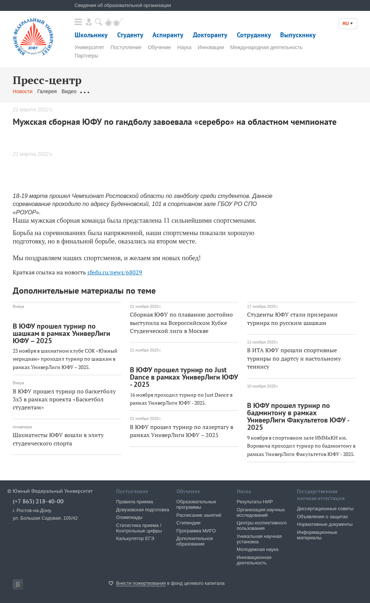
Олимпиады (129, 517)
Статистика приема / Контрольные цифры (139, 528)
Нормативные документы (325, 524)
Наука (184, 47)
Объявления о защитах (322, 516)
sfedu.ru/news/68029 (114, 272)
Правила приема (134, 501)
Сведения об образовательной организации (123, 5)
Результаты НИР (255, 501)
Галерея (47, 91)
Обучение (159, 47)
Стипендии (188, 522)
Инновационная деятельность (254, 560)
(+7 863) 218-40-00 (38, 501)
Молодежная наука (258, 549)
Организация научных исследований (261, 512)
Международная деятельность (266, 47)
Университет (89, 47)
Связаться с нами (156, 91)
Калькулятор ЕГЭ (135, 538)
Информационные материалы (317, 534)
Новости (22, 91)
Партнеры (86, 56)
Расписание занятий (198, 515)
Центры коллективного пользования (262, 525)
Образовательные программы (196, 504)
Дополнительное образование (194, 541)
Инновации (211, 47)
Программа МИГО (196, 530)
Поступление (126, 47)
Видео (68, 91)
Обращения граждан (105, 91)
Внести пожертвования (141, 583)
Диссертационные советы (325, 508)
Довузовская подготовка (142, 509)
